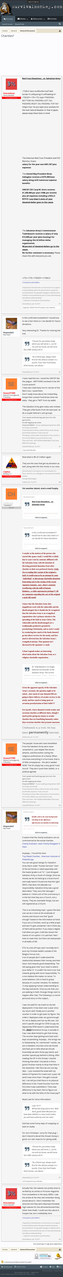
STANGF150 (33, 307)
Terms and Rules (47, 1271)
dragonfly (26, 307)
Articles (53, 19)
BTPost (39, 307)
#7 (60, 1178)
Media (23, 19)
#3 (60, 446)
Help (52, 1267)
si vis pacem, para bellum (30, 282)
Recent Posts (19, 24)
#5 (60, 737)
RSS (59, 1267)
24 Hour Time (20, 1267)
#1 (60, 304)
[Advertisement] (31, 55)
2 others (47, 307)
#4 (60, 482)
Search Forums (7, 24)
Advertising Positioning (22, 1272)
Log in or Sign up (33, 2)
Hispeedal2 (8, 332)
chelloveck (26, 737)
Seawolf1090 (26, 446)
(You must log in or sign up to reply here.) (47, 1244)
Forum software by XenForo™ (18, 1274)
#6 (60, 805)
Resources (37, 19)
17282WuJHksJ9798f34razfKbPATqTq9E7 (18, 1262)
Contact (44, 1267)
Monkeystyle (7, 1267)
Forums (9, 19)
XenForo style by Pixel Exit (44, 1274)
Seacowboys (26, 304)
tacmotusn (33, 1181)
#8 (60, 1239)
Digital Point (35, 1272)
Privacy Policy (58, 1271)
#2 (60, 372)
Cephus (25, 482)
